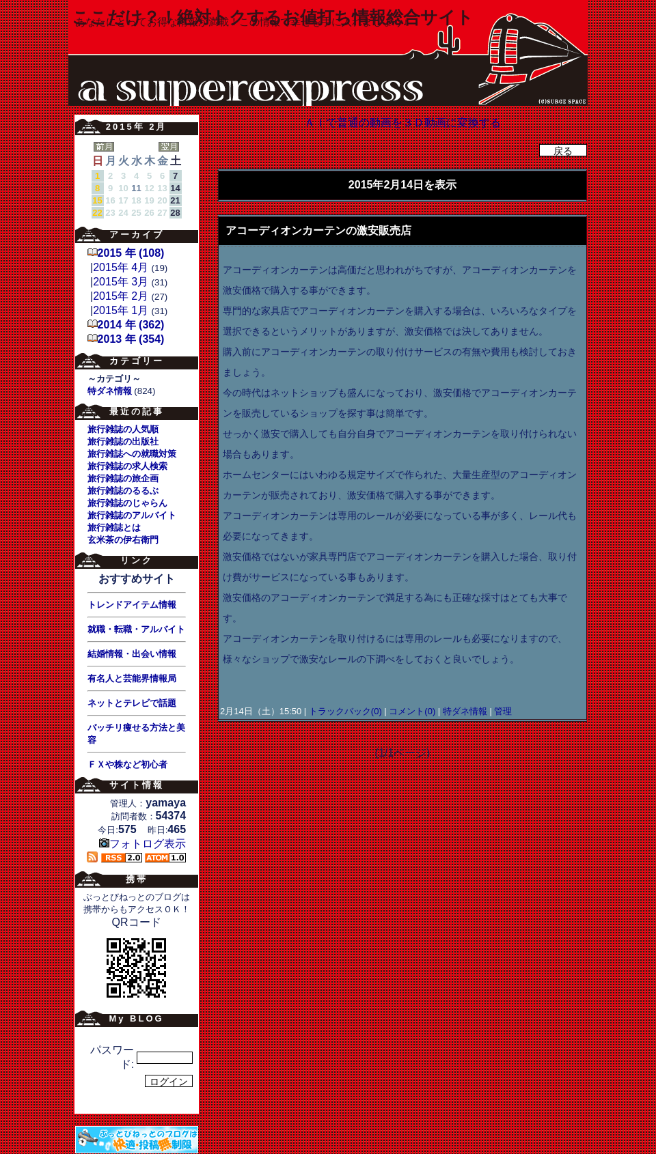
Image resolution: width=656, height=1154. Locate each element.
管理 (503, 711)
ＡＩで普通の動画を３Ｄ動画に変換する (402, 122)
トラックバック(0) (345, 711)
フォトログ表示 (142, 843)
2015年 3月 (120, 281)
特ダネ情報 (464, 711)
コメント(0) (411, 711)
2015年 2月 (120, 296)
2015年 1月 (120, 310)
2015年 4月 (120, 267)
